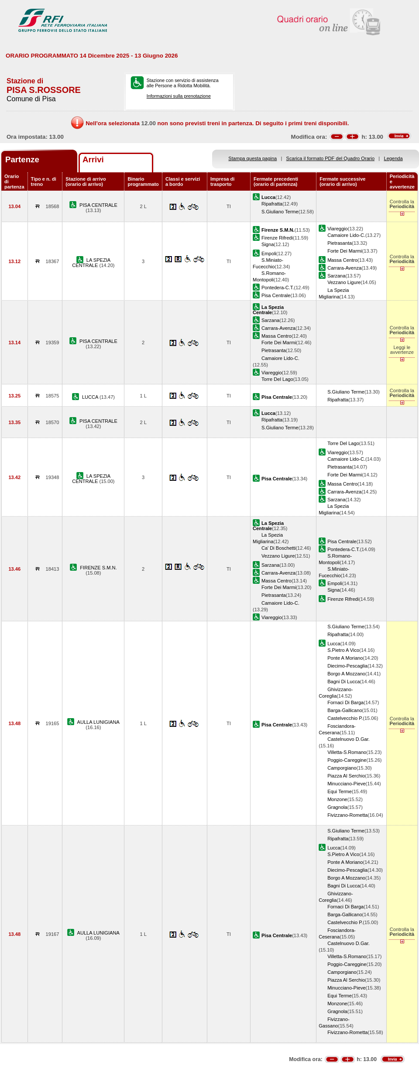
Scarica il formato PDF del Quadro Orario (330, 158)
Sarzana (336, 275)
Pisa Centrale (276, 295)
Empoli (268, 253)
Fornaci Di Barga (345, 702)
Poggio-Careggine (346, 760)
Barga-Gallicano (344, 710)
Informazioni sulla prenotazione (179, 96)
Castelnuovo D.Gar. (348, 739)
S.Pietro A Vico (343, 650)
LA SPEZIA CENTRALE (91, 262)
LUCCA (91, 397)
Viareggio (337, 228)
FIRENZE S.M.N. (98, 567)
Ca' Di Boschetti (278, 548)
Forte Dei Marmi (344, 250)
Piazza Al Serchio (346, 775)
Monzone (337, 799)
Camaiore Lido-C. (346, 235)
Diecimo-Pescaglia (347, 665)
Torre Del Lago (277, 379)
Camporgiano (342, 768)
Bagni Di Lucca (343, 681)
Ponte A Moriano (345, 658)
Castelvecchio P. (345, 718)
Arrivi (93, 159)
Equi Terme (339, 791)
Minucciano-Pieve (346, 783)
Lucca (333, 643)
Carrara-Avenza (344, 268)
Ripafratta (271, 203)
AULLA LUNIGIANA (98, 722)
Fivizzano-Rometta (347, 815)
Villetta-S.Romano (346, 752)
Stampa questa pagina (252, 158)
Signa (267, 244)
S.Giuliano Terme (280, 211)
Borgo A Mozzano (346, 673)
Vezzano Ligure (344, 282)
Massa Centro (342, 260)
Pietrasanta (339, 243)
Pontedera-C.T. (277, 287)
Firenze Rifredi (277, 237)
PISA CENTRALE (98, 205)
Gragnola (337, 807)
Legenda (393, 158)
